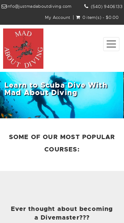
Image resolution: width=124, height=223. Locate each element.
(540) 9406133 (106, 6)
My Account (57, 17)
